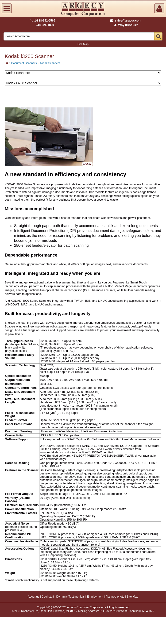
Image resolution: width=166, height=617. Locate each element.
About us (33, 596)
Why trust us (125, 25)
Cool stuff (48, 596)
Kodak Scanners (49, 63)
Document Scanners (24, 63)
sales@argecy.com (125, 20)
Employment (95, 596)
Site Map (83, 44)
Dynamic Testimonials (70, 596)
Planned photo (114, 596)
